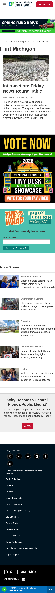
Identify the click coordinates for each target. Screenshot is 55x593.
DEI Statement (12, 517)
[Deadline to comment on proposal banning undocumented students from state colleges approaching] (9, 326)
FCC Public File (13, 536)
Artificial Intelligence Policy (18, 511)
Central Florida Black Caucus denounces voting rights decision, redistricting (36, 354)
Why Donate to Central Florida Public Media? (27, 402)
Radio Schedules (13, 479)
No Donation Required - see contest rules (27, 41)
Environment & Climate (32, 299)
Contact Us (11, 492)
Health (24, 369)
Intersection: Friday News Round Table (23, 88)
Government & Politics (32, 276)
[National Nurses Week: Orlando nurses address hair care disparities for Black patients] (9, 374)
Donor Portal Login (14, 542)
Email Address (10, 237)
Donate (46, 4)
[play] (4, 589)
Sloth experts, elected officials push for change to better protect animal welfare (37, 306)
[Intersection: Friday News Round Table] (26, 68)
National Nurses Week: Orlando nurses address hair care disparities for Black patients (37, 376)
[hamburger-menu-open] (4, 4)
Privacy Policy (12, 523)
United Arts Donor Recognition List (21, 548)
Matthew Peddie (10, 97)
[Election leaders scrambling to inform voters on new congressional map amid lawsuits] (9, 281)
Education (26, 321)
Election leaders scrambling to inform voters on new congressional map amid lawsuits (38, 284)
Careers (9, 485)
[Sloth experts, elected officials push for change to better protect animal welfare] (9, 304)
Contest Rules (12, 529)
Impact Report (12, 555)
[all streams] (51, 589)
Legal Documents (14, 498)
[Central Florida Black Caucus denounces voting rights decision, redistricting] (9, 352)
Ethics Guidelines (14, 504)
